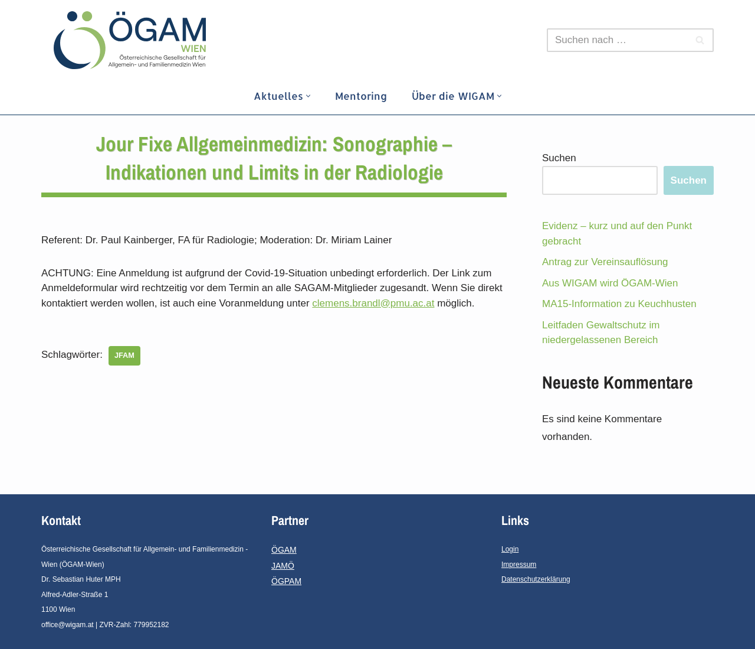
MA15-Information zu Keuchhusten (619, 303)
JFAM (124, 355)
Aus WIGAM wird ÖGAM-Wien (610, 283)
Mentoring (361, 95)
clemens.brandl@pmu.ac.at (373, 303)
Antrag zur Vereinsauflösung (605, 262)
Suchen (559, 158)
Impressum (518, 564)
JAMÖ (282, 565)
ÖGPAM (286, 581)
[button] (308, 96)
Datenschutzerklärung (535, 579)
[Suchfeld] (617, 40)
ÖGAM (284, 550)
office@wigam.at (67, 625)
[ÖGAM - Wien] (132, 40)
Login (509, 549)
